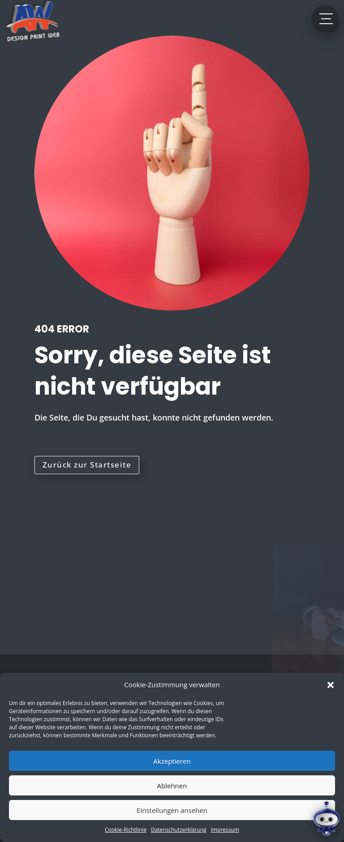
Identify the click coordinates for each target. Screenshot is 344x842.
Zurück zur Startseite (87, 464)
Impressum (225, 829)
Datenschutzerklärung (178, 829)
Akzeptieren (171, 761)
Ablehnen (172, 785)
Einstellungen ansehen (172, 810)
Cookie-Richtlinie (125, 829)
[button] (330, 684)
